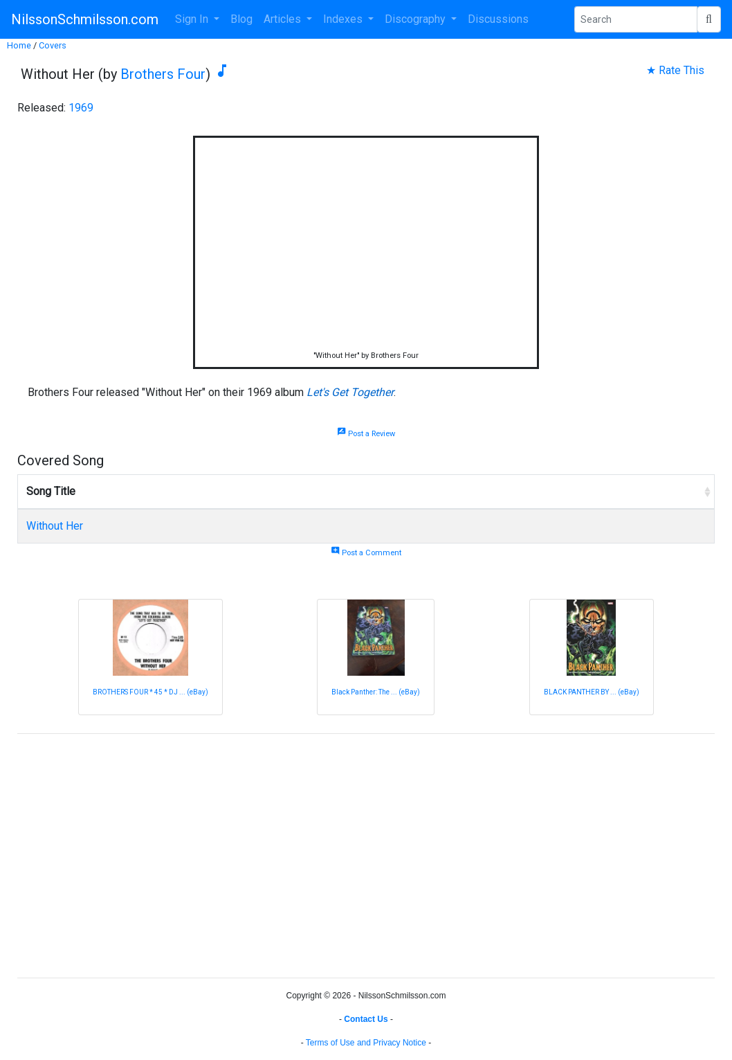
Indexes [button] (344, 19)
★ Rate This (675, 70)
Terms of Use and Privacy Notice (366, 1043)
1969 (80, 107)
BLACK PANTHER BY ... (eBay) (591, 692)
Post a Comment (366, 552)
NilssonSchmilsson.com (84, 19)
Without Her (54, 525)
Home (19, 45)
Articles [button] (284, 19)
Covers (52, 45)
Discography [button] (416, 19)
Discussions (498, 19)
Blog (241, 19)
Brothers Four (162, 74)
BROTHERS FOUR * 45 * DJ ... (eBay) (150, 692)
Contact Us (365, 1019)
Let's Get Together (350, 392)
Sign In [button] (193, 19)
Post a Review (366, 433)
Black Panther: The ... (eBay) (375, 692)
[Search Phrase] (635, 19)
